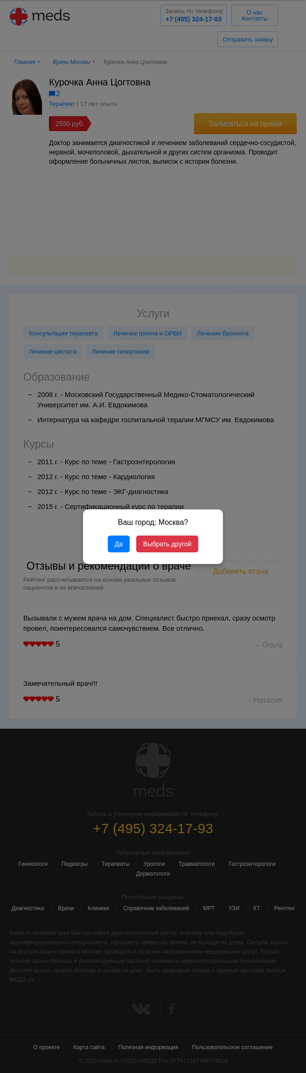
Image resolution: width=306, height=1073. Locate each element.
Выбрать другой (167, 544)
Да (119, 544)
